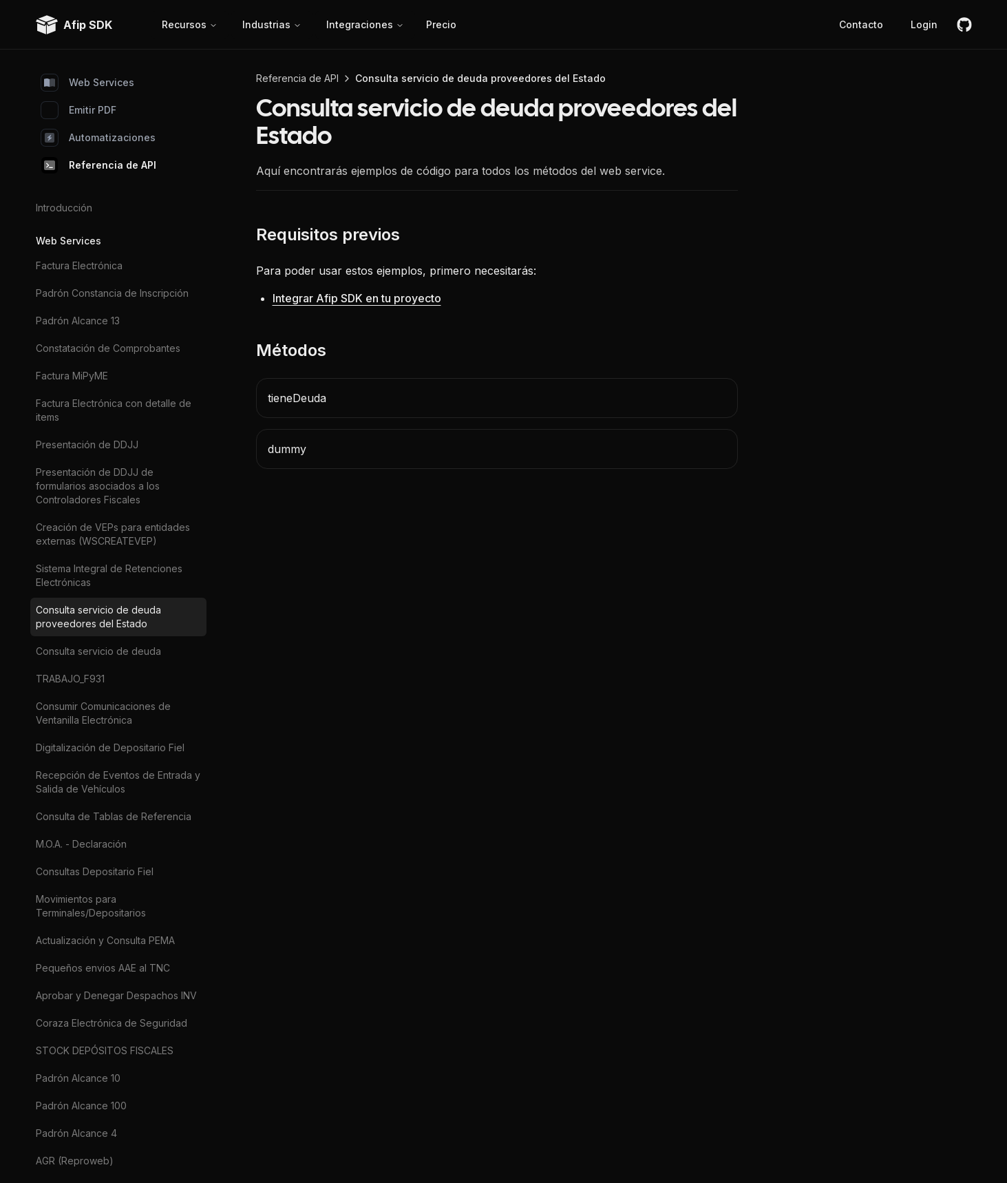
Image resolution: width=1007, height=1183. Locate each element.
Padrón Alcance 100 (81, 1105)
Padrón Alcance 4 (76, 1133)
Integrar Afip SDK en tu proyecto (357, 298)
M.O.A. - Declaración (81, 844)
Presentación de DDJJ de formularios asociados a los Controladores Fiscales (98, 485)
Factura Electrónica (79, 265)
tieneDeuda (297, 398)
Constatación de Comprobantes (108, 348)
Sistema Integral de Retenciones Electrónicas (109, 575)
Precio (441, 24)
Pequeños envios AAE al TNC (103, 968)
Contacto (861, 24)
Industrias (271, 24)
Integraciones (365, 24)
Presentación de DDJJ (87, 444)
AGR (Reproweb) (75, 1160)
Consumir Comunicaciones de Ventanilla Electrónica (103, 713)
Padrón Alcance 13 (78, 320)
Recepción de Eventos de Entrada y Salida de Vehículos (118, 782)
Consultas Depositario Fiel (94, 871)
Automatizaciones (98, 137)
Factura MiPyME (72, 375)
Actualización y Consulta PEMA (105, 940)
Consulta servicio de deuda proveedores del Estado (98, 616)
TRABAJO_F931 (70, 678)
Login (924, 24)
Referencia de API (98, 165)
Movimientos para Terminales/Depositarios (91, 906)
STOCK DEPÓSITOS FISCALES (104, 1050)
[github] (964, 24)
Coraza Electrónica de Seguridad (111, 1023)
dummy (287, 449)
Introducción (64, 207)
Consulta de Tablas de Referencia (113, 816)
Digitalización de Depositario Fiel (110, 747)
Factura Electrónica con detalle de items (113, 410)
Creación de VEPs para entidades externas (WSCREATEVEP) (113, 534)
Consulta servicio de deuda (98, 651)
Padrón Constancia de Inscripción (112, 293)
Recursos (190, 24)
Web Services (87, 82)
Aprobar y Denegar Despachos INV (116, 995)
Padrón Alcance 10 (78, 1078)
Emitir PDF (78, 110)
